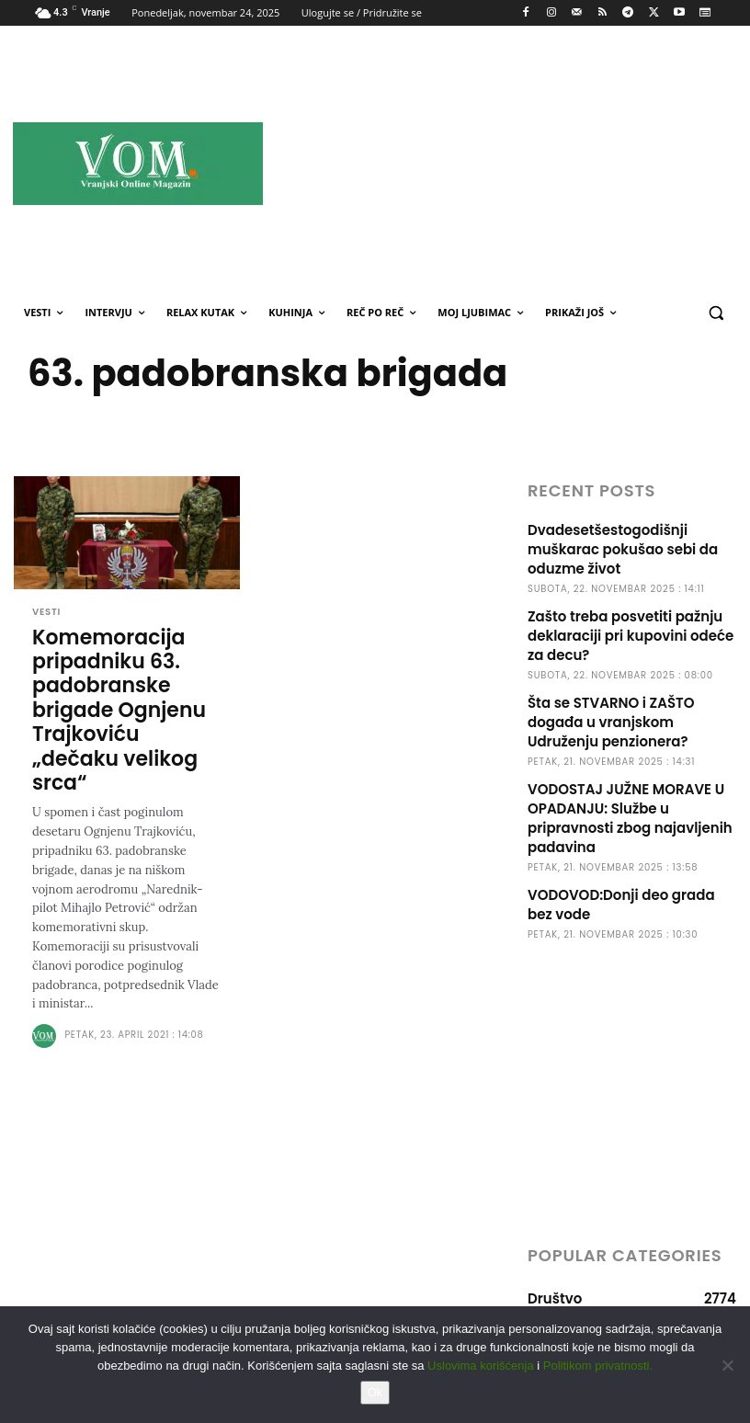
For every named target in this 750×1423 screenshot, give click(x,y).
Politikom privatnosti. (598, 1365)
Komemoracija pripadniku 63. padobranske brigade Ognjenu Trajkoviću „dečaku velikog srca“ (119, 709)
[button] (715, 313)
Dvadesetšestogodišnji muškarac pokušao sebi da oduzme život (623, 549)
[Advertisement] (528, 162)
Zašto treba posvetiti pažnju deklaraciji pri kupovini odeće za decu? (630, 636)
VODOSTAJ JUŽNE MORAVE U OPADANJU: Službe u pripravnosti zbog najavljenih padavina (630, 818)
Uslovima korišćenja (480, 1365)
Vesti (46, 612)
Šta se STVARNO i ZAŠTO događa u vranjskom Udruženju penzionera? (611, 722)
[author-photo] (47, 1035)
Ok (375, 1392)
